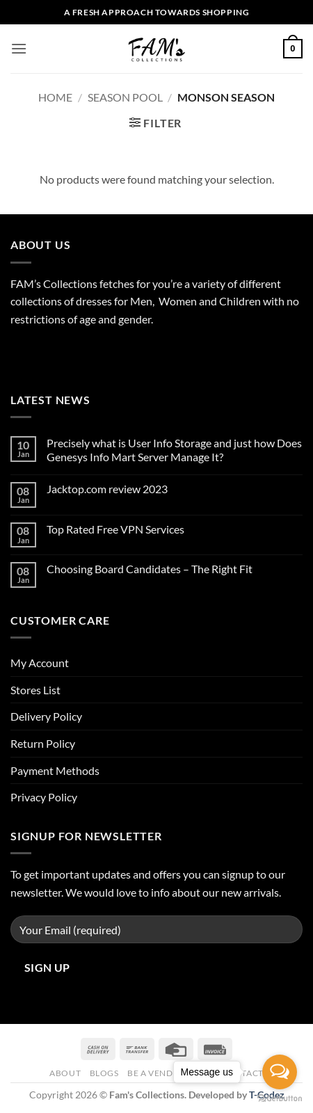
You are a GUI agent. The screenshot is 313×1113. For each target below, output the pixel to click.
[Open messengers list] (279, 1072)
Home (55, 97)
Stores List (35, 689)
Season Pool (125, 97)
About (65, 1073)
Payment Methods (54, 770)
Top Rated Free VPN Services (115, 529)
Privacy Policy (43, 796)
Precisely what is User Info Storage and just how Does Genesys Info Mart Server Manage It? (174, 449)
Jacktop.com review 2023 (107, 488)
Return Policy (42, 743)
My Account (39, 662)
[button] (18, 48)
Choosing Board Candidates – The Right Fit (149, 568)
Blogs (104, 1073)
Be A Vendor (156, 1073)
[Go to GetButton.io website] (279, 1098)
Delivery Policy (46, 716)
